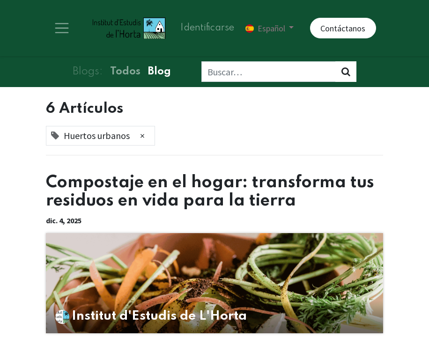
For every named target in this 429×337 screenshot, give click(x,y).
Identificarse (207, 28)
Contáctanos (342, 28)
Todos (125, 71)
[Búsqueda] (345, 71)
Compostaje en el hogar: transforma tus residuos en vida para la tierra (210, 192)
